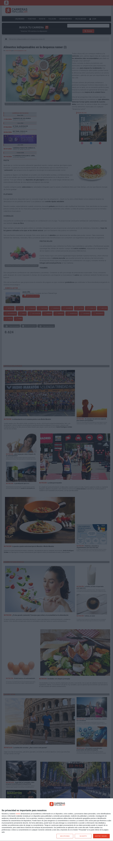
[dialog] (56, 819)
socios (18, 813)
